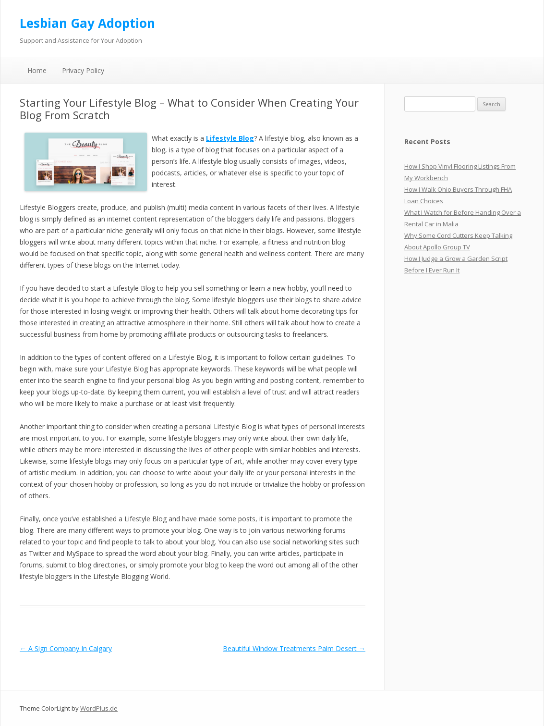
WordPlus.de (99, 708)
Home (37, 70)
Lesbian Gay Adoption (87, 23)
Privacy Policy (83, 70)
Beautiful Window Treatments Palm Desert (294, 648)
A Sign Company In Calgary (66, 648)
